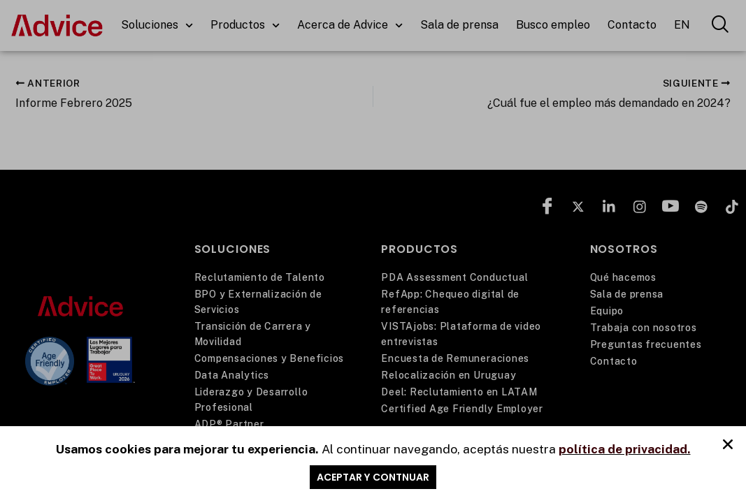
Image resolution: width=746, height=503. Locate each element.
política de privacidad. (625, 449)
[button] (728, 446)
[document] (373, 251)
